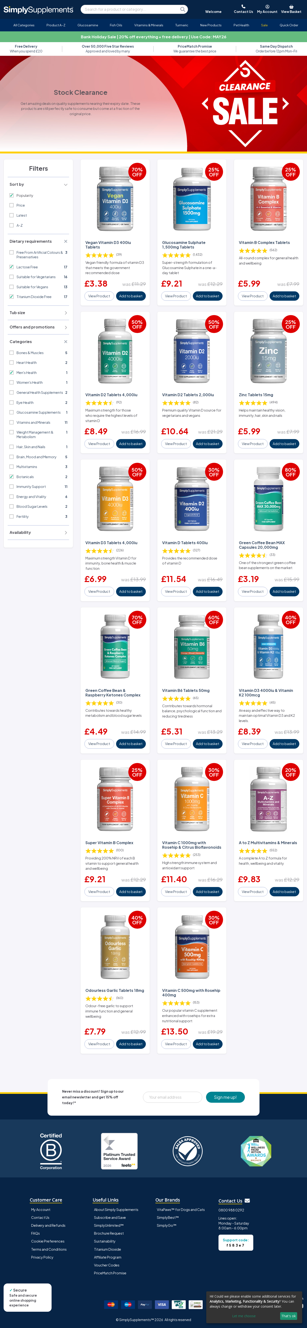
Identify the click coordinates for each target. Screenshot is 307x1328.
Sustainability (105, 1241)
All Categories (24, 25)
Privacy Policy (42, 1257)
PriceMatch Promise (110, 1273)
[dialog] (254, 1307)
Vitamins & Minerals (148, 25)
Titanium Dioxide (107, 1249)
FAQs (35, 1233)
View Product (99, 296)
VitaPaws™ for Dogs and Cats (181, 1209)
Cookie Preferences (48, 1241)
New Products (211, 25)
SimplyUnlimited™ (109, 1225)
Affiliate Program (107, 1257)
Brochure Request (109, 1233)
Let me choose (244, 1316)
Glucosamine (87, 25)
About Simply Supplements (116, 1209)
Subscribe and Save (110, 1217)
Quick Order (289, 25)
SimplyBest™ (168, 1217)
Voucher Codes (106, 1265)
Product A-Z (56, 25)
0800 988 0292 (231, 1210)
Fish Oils (116, 25)
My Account (40, 1209)
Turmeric (181, 25)
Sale (264, 25)
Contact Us (40, 1217)
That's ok (288, 1316)
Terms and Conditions (49, 1249)
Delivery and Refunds (48, 1225)
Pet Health (241, 25)
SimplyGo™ (167, 1225)
